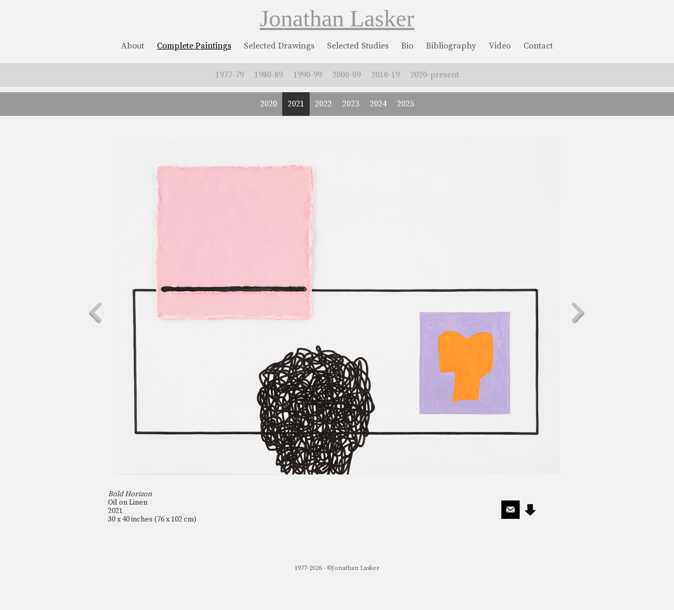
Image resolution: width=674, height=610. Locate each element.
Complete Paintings (194, 46)
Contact (538, 46)
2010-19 (385, 75)
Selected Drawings (279, 46)
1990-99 (307, 75)
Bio (407, 46)
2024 (378, 104)
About (132, 46)
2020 (268, 104)
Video (500, 46)
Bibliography (451, 46)
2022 (323, 104)
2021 (296, 104)
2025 (405, 104)
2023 (350, 104)
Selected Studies (358, 46)
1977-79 (229, 75)
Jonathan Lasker (337, 18)
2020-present (434, 75)
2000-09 (346, 75)
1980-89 (268, 75)
